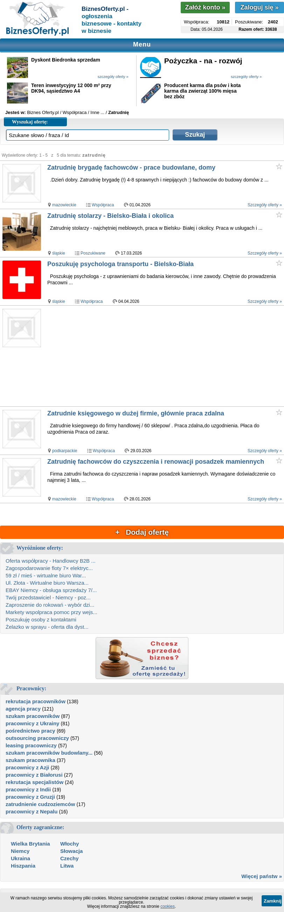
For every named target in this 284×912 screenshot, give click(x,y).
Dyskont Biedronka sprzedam (65, 60)
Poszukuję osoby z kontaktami (41, 619)
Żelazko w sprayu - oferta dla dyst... (47, 627)
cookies (167, 906)
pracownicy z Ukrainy (32, 723)
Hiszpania (23, 866)
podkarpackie (64, 450)
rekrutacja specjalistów (34, 782)
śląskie (58, 253)
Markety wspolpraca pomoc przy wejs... (51, 612)
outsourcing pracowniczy (37, 738)
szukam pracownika (30, 760)
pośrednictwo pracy (30, 731)
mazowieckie (64, 204)
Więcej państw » (261, 876)
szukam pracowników (33, 716)
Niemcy (20, 851)
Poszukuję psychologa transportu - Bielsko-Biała (120, 264)
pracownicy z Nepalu (31, 811)
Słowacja (71, 851)
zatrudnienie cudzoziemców (40, 804)
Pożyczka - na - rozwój (203, 61)
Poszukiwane (93, 253)
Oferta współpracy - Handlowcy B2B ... (51, 561)
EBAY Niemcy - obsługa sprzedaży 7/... (51, 590)
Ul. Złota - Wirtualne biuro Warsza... (47, 583)
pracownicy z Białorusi (34, 775)
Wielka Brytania (30, 844)
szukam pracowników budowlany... (49, 753)
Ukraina (20, 858)
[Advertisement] (165, 356)
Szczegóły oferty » (265, 204)
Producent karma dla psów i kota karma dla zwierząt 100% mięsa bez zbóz (202, 91)
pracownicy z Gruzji (30, 797)
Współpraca (103, 204)
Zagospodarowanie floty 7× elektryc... (49, 568)
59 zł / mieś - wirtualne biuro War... (46, 575)
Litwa (67, 866)
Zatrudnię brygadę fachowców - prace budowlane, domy (131, 167)
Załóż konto (205, 7)
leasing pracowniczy (31, 745)
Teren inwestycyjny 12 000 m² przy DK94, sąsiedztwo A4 (71, 88)
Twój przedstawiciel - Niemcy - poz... (48, 597)
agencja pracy (23, 709)
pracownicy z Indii (28, 789)
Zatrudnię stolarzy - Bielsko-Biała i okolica (110, 215)
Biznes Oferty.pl (43, 112)
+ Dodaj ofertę (141, 532)
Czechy (69, 858)
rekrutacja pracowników (35, 701)
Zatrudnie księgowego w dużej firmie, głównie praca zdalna (135, 413)
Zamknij (272, 901)
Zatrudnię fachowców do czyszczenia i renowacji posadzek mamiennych (155, 461)
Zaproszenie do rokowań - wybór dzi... (50, 605)
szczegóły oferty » (113, 76)
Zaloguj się (259, 7)
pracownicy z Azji (27, 767)
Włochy (69, 844)
